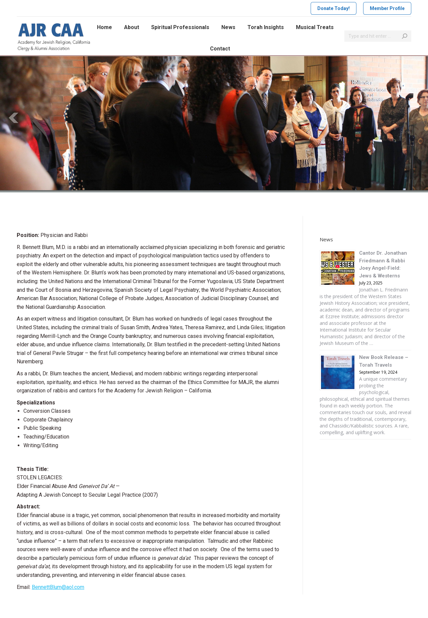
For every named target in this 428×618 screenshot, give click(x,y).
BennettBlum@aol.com (58, 587)
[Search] (377, 36)
